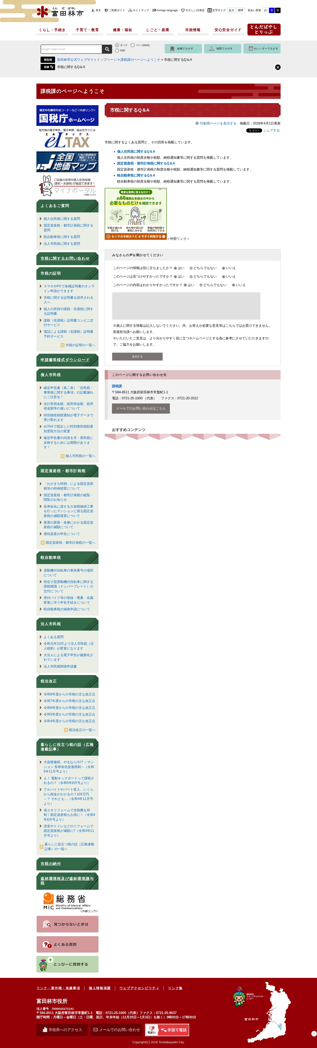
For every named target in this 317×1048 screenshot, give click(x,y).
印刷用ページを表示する (218, 123)
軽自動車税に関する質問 (62, 237)
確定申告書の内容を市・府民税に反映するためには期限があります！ (68, 442)
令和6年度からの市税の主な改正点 (69, 707)
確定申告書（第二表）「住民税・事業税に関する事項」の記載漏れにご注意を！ (68, 392)
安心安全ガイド (228, 30)
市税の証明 (51, 273)
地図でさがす (224, 48)
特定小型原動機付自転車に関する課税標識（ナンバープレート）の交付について (68, 586)
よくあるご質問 (55, 206)
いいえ (231, 268)
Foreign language (167, 10)
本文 (98, 10)
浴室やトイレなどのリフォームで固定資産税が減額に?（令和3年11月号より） (69, 830)
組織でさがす (185, 48)
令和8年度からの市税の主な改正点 (69, 694)
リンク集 (175, 988)
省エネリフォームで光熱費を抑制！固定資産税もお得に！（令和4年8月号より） (69, 814)
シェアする (271, 130)
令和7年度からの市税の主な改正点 (69, 701)
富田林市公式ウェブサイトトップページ (87, 59)
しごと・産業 (157, 30)
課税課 (117, 391)
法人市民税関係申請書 (60, 666)
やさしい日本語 (195, 10)
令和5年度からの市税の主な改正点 (69, 714)
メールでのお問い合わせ (119, 1030)
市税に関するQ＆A (71, 67)
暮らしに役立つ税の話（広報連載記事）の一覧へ (69, 846)
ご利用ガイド (117, 10)
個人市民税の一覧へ (80, 456)
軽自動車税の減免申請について (67, 609)
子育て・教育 (87, 30)
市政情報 (193, 30)
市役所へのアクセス (65, 1030)
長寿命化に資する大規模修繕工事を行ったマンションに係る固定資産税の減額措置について (68, 511)
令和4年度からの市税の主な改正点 (69, 721)
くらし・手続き (52, 30)
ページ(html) (143, 45)
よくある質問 (54, 637)
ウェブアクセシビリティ (139, 988)
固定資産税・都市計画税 (63, 471)
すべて (124, 45)
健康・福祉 (122, 30)
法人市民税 (51, 624)
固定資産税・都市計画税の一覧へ (70, 542)
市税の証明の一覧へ (80, 345)
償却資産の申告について (62, 534)
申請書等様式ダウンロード (65, 360)
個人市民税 (51, 375)
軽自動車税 (51, 558)
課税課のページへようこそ (140, 59)
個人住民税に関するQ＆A (136, 151)
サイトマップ (141, 10)
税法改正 (49, 681)
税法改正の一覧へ (82, 730)
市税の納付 (51, 864)
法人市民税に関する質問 (62, 243)
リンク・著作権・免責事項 (58, 988)
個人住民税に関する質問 (62, 219)
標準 (240, 10)
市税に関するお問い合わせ (65, 258)
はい (181, 268)
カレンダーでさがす (266, 48)
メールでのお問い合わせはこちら (141, 413)
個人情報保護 (100, 988)
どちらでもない (205, 268)
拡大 (231, 10)
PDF (122, 50)
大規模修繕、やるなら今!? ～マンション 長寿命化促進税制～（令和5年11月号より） (69, 766)
